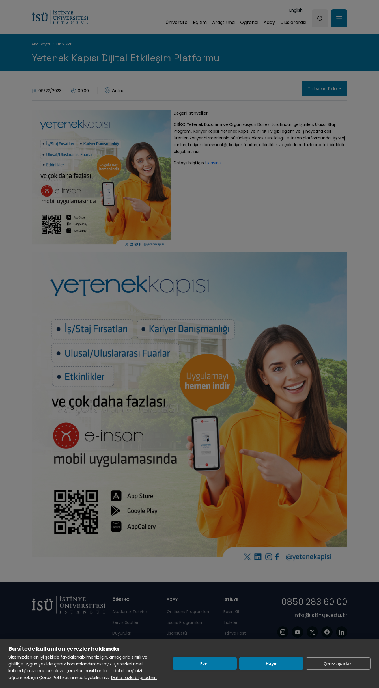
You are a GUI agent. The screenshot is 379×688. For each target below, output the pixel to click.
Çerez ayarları (338, 663)
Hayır (271, 663)
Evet (204, 663)
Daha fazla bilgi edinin (134, 677)
